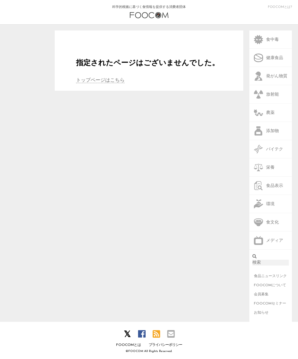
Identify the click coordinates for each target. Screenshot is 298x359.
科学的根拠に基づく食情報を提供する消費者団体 (149, 11)
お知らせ (261, 313)
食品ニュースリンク (270, 276)
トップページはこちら (100, 80)
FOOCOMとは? (280, 7)
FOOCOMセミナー (270, 303)
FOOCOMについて (270, 285)
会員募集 (261, 294)
